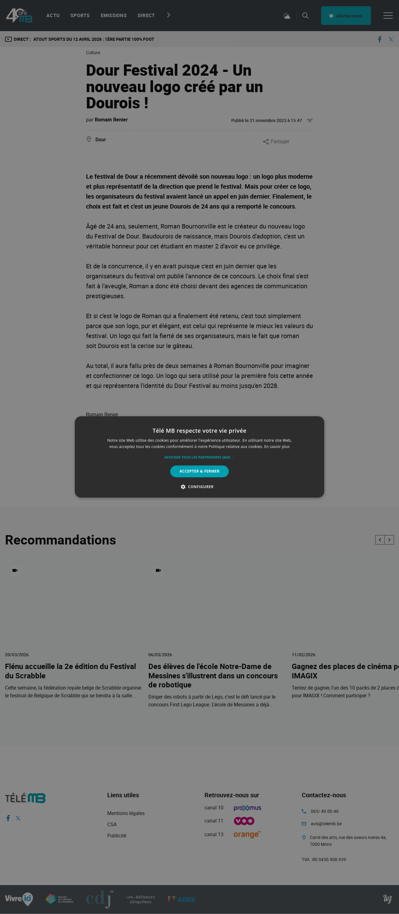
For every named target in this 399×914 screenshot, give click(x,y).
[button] (199, 457)
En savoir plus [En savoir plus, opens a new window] (277, 447)
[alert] (199, 457)
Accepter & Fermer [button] (200, 471)
